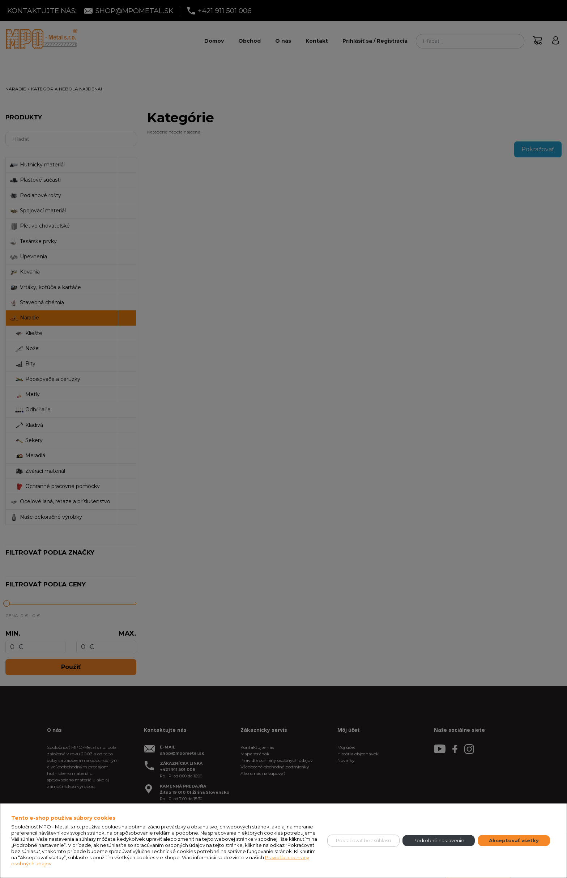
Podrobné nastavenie (438, 840)
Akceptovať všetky (514, 840)
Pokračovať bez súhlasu (363, 840)
